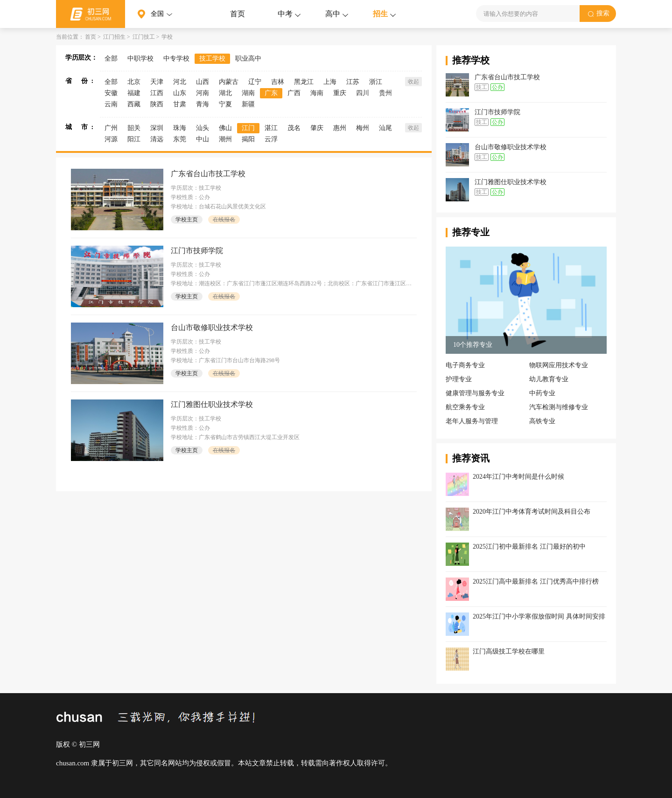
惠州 (339, 127)
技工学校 (212, 58)
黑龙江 (304, 81)
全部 (111, 58)
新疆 (248, 104)
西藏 (133, 104)
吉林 (277, 81)
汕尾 (385, 127)
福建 (133, 92)
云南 (111, 104)
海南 (316, 92)
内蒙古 (228, 81)
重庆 (339, 92)
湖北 (225, 92)
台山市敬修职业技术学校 (212, 327)
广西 (294, 92)
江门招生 (114, 37)
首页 (237, 14)
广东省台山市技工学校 (208, 174)
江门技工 (144, 37)
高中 (332, 14)
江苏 (352, 81)
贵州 (385, 92)
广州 (111, 127)
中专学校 (176, 58)
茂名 (294, 127)
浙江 (375, 81)
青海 (202, 104)
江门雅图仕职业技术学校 (212, 404)
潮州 (225, 139)
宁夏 (225, 104)
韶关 (133, 127)
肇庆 (316, 127)
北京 (133, 81)
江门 (248, 127)
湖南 (248, 92)
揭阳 (248, 139)
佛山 (225, 127)
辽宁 (254, 81)
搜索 (595, 13)
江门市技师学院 (197, 251)
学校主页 (186, 219)
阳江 (133, 139)
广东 (271, 92)
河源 (111, 139)
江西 (156, 92)
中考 (285, 14)
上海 (329, 81)
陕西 (156, 104)
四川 (362, 92)
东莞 (179, 139)
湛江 (271, 127)
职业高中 (248, 58)
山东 (179, 92)
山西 (202, 81)
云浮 (271, 139)
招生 (380, 14)
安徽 (111, 92)
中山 (202, 139)
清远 (156, 139)
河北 (179, 81)
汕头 (202, 127)
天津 (156, 81)
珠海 (179, 127)
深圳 (156, 127)
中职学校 (140, 58)
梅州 (362, 127)
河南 (202, 92)
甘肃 (179, 104)
